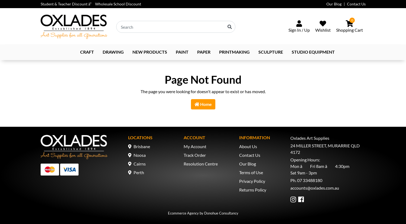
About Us (248, 146)
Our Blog (334, 4)
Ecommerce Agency (183, 213)
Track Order (195, 155)
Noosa (140, 155)
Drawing (113, 51)
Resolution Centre (201, 163)
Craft (87, 51)
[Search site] (229, 27)
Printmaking (234, 51)
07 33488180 (309, 180)
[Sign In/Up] (299, 27)
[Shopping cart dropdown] (349, 27)
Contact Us (356, 4)
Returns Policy (252, 189)
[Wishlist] (323, 27)
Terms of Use (251, 172)
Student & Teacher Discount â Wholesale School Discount (91, 4)
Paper (203, 51)
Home (203, 104)
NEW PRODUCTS (149, 51)
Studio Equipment (313, 51)
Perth (139, 172)
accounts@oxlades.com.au (314, 187)
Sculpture (270, 51)
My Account (195, 146)
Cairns (140, 163)
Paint (182, 51)
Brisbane (142, 146)
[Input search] (175, 27)
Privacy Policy (252, 181)
